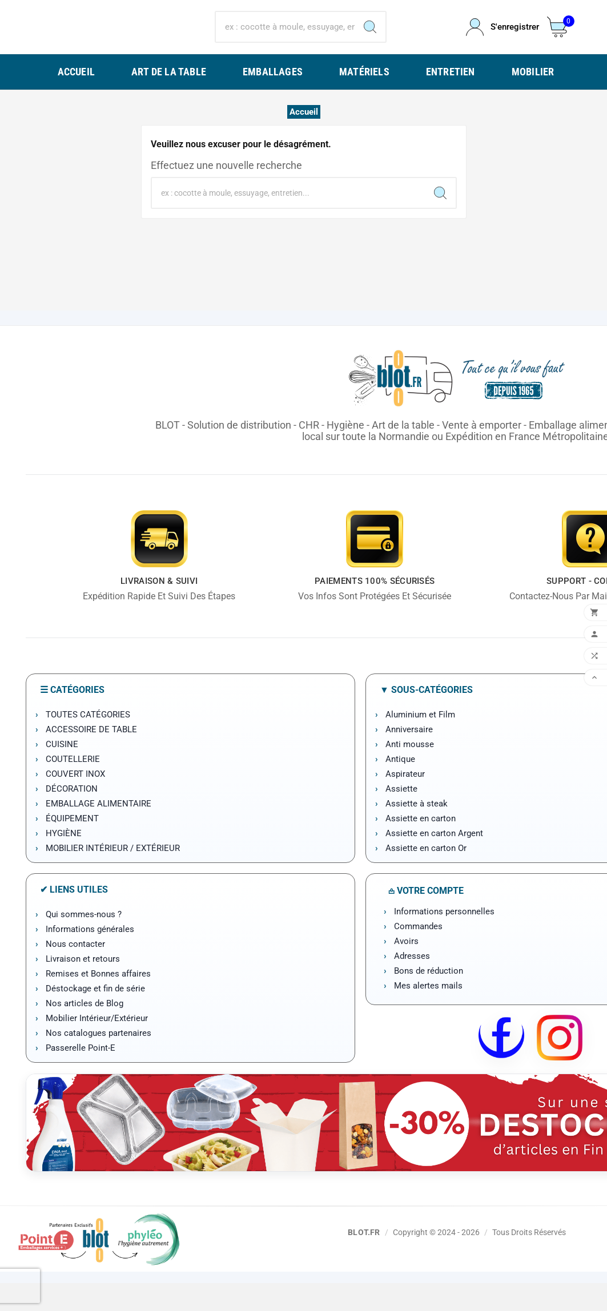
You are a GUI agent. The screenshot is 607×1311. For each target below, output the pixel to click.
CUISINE (62, 772)
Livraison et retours (83, 987)
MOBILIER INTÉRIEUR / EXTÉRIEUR (113, 876)
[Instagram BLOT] (559, 1065)
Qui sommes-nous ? (84, 942)
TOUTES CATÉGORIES (88, 742)
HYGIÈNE (64, 861)
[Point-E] (98, 1267)
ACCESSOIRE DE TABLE (91, 757)
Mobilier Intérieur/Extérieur (97, 1046)
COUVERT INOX (75, 802)
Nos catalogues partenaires (98, 1061)
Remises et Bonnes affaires (98, 1002)
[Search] (370, 40)
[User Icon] (499, 41)
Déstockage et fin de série (95, 1016)
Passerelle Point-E (80, 1076)
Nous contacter (75, 972)
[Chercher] (285, 40)
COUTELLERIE (73, 787)
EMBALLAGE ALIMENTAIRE (98, 831)
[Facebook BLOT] (501, 1065)
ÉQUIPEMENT (72, 846)
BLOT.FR (364, 1260)
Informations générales (90, 957)
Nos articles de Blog (84, 1031)
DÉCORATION (72, 817)
